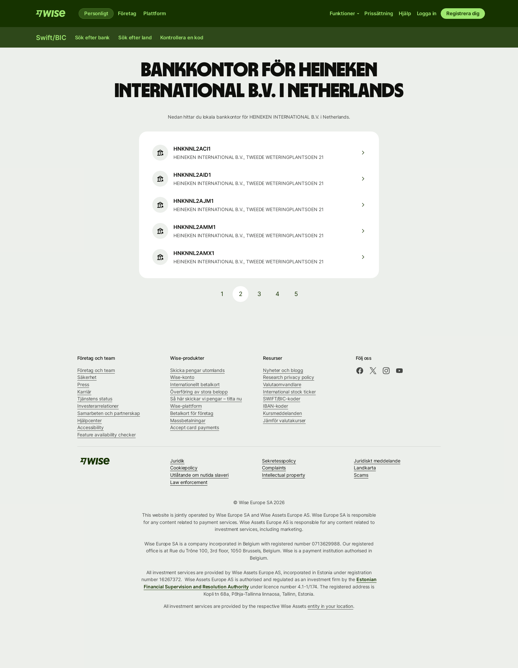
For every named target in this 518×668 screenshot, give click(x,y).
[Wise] (50, 14)
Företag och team (96, 370)
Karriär (84, 391)
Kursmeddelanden (282, 413)
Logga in (427, 13)
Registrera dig (462, 13)
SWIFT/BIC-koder (281, 398)
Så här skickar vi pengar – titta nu (206, 398)
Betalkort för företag (191, 413)
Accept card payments (194, 427)
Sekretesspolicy (279, 461)
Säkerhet (86, 377)
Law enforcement (188, 482)
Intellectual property (283, 475)
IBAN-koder (275, 406)
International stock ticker (289, 391)
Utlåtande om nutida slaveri (199, 475)
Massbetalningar (187, 420)
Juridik (177, 461)
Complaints (274, 467)
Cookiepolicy (184, 467)
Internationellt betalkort (195, 384)
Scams (361, 475)
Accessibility (90, 427)
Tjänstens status (94, 398)
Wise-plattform (186, 406)
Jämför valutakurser (284, 420)
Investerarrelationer (98, 406)
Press (83, 384)
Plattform (154, 13)
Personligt (96, 13)
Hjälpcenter (89, 420)
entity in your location (330, 606)
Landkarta (365, 467)
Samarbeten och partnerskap (108, 413)
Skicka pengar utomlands (197, 370)
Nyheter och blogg (283, 370)
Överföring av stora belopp (199, 391)
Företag (127, 13)
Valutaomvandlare (282, 384)
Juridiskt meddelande (377, 461)
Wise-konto (182, 377)
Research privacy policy (288, 377)
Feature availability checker (106, 434)
